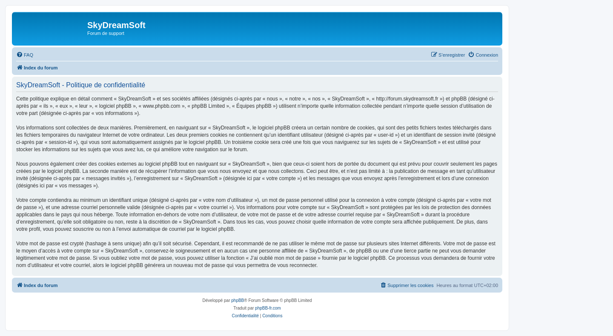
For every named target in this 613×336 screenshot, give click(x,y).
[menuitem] (24, 55)
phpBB (237, 300)
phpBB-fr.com (268, 308)
